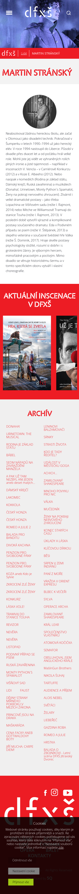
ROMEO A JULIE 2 (18, 527)
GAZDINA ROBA (55, 727)
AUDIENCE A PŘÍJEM (58, 690)
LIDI (9, 690)
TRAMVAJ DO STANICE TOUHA (17, 615)
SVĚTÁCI (49, 705)
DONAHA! (13, 426)
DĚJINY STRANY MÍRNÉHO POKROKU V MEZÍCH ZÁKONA (18, 702)
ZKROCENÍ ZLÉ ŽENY (20, 584)
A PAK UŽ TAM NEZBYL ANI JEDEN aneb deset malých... (20, 479)
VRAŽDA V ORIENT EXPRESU (57, 582)
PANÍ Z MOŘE (53, 574)
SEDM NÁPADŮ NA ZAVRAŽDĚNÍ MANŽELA (19, 465)
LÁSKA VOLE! (15, 606)
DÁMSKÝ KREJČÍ (17, 490)
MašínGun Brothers (58, 668)
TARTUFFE (51, 683)
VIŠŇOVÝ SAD (15, 683)
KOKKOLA (13, 505)
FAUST (24, 690)
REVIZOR (12, 624)
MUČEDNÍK (52, 509)
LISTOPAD (13, 647)
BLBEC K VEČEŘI (55, 592)
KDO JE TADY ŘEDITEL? (53, 453)
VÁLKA (48, 501)
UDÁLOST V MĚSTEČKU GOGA (56, 464)
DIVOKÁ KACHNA (18, 545)
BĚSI (47, 556)
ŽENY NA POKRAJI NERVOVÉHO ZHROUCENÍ (56, 519)
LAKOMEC (13, 497)
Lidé (24, 53)
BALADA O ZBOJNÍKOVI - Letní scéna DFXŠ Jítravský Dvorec (58, 754)
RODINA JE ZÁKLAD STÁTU (19, 446)
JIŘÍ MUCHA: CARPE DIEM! (19, 748)
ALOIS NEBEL (53, 698)
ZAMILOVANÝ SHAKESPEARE (54, 482)
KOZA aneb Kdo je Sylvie (19, 575)
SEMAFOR (51, 650)
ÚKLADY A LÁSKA (56, 541)
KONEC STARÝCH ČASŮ (56, 532)
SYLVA (48, 599)
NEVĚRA (11, 632)
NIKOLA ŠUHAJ (54, 675)
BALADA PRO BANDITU (15, 536)
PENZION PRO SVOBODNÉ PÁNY (18, 554)
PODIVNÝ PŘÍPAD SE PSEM (20, 656)
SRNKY (48, 437)
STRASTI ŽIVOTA (55, 444)
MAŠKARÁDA (15, 725)
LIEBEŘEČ (50, 720)
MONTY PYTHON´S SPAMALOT (19, 674)
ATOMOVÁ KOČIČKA (58, 642)
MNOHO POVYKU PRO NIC (56, 492)
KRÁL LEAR (51, 624)
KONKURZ (13, 599)
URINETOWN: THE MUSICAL (19, 435)
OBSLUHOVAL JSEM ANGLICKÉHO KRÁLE (58, 659)
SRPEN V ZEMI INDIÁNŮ (54, 564)
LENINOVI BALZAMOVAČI (54, 428)
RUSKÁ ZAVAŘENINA (20, 665)
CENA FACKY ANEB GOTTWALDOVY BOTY (19, 736)
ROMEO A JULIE (55, 735)
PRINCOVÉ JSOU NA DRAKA (20, 716)
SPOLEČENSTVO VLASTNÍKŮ (55, 633)
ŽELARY (49, 712)
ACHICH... (50, 473)
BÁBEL (10, 455)
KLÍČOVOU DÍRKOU (57, 548)
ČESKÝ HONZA (16, 512)
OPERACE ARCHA (56, 606)
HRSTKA (49, 742)
